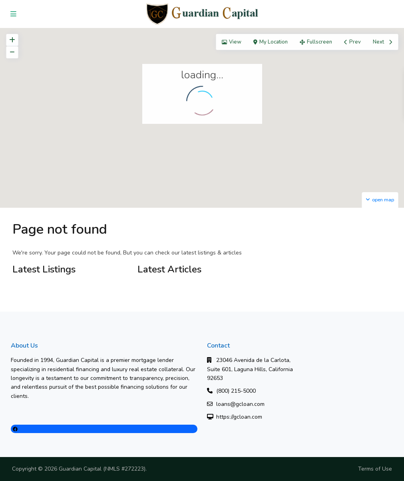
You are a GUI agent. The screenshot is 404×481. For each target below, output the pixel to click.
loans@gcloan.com (240, 404)
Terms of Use (375, 469)
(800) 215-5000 (236, 391)
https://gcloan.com (239, 417)
